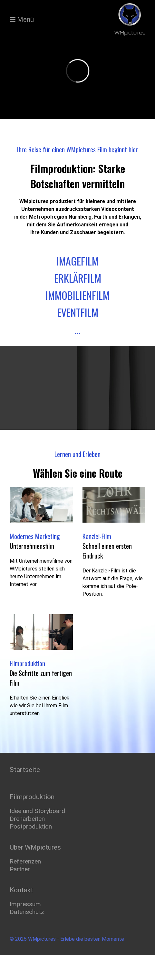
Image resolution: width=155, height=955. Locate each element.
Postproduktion (31, 825)
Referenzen (25, 860)
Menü (25, 19)
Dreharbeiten (27, 817)
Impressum (25, 903)
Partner (20, 868)
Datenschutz (27, 911)
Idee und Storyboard (37, 810)
